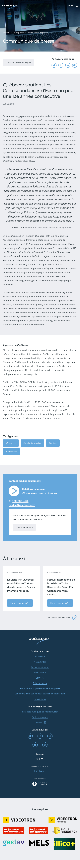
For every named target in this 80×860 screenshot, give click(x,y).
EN (66, 6)
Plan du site (39, 771)
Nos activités (40, 662)
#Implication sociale (32, 443)
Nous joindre (40, 699)
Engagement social (40, 667)
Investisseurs (40, 672)
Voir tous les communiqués (62, 617)
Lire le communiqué (19, 603)
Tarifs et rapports (40, 717)
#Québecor (11, 443)
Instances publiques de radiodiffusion (40, 711)
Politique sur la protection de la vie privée (40, 688)
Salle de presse (40, 683)
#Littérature (11, 451)
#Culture (53, 443)
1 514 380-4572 (20, 501)
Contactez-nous (23, 527)
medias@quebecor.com (22, 505)
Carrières (40, 677)
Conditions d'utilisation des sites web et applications (40, 693)
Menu (73, 6)
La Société (40, 656)
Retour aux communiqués (19, 62)
